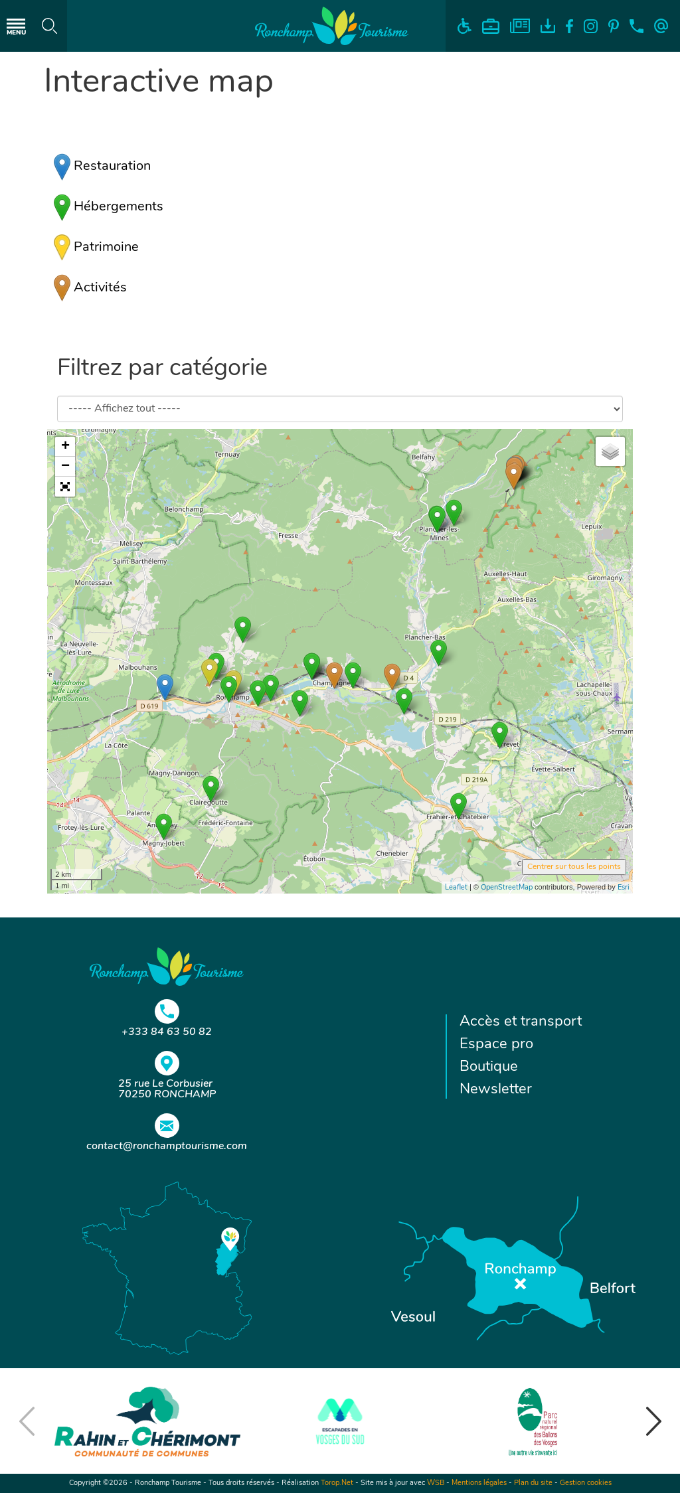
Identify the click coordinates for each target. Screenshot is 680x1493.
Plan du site (533, 1483)
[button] (65, 487)
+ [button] (65, 447)
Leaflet (456, 888)
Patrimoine (96, 247)
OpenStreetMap (507, 888)
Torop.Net (337, 1483)
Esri (624, 888)
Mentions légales (479, 1483)
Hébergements (108, 207)
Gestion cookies (586, 1483)
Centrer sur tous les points (574, 867)
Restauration (102, 166)
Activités (90, 288)
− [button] (65, 467)
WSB (435, 1483)
